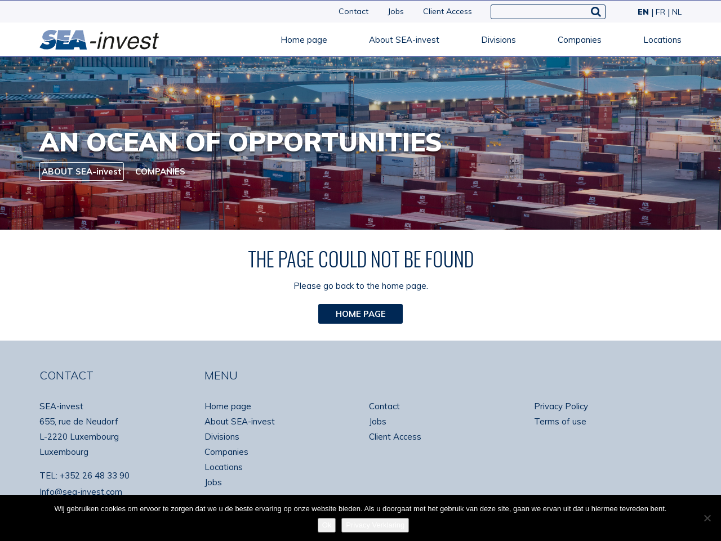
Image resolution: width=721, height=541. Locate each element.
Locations (662, 39)
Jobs (396, 11)
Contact (353, 11)
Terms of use (560, 421)
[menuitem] (642, 12)
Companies (580, 39)
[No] (707, 518)
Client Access (447, 11)
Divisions (498, 39)
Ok (327, 525)
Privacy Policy (561, 406)
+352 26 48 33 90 (95, 475)
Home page (304, 39)
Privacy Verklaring (375, 525)
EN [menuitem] (643, 12)
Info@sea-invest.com (80, 491)
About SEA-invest (404, 39)
